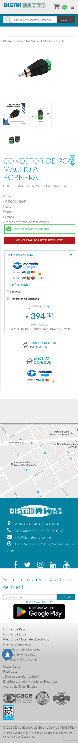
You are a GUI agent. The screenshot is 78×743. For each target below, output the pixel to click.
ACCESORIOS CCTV (26, 40)
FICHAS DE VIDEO (52, 40)
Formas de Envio (15, 634)
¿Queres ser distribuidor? (21, 676)
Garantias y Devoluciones (21, 649)
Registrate (10, 671)
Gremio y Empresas (17, 644)
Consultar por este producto (39, 240)
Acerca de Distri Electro (20, 686)
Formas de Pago (14, 629)
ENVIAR (66, 597)
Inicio (7, 40)
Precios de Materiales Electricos (26, 639)
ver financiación (20, 284)
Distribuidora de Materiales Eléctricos (30, 681)
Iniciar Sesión (12, 666)
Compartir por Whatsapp (27, 229)
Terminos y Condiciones (20, 659)
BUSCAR (66, 19)
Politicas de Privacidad (19, 654)
